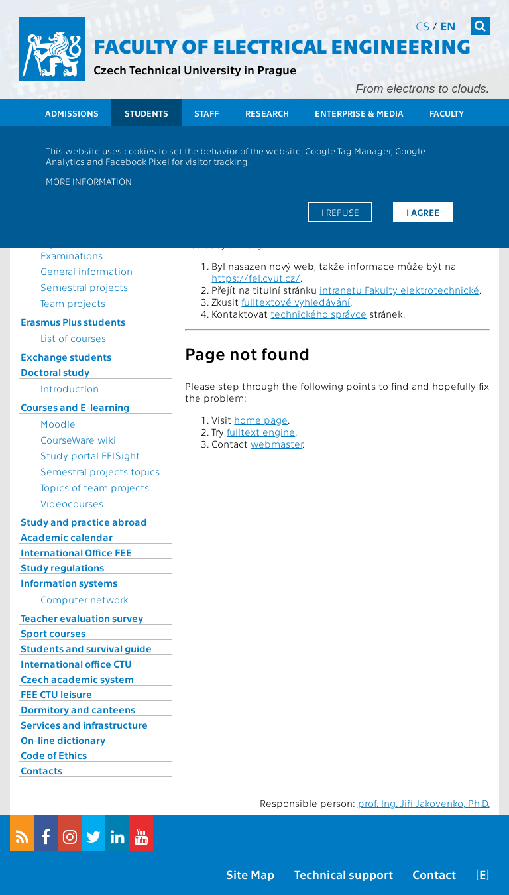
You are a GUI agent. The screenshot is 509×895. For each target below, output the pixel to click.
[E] (482, 874)
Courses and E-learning (75, 407)
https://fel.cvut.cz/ (255, 278)
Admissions (72, 113)
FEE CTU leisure (56, 694)
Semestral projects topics (100, 471)
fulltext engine (261, 432)
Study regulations (62, 567)
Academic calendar (67, 537)
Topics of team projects (94, 487)
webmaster (276, 443)
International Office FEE (76, 552)
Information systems (69, 583)
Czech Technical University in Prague (194, 69)
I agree (422, 212)
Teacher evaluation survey (82, 618)
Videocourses (71, 503)
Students (146, 113)
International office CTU (76, 664)
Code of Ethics (54, 755)
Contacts (41, 770)
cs (422, 25)
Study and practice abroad (84, 522)
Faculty (446, 113)
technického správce (318, 314)
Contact (434, 874)
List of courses (73, 338)
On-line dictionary (63, 740)
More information (89, 181)
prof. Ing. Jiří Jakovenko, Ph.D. (424, 803)
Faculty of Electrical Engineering (282, 45)
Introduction (69, 388)
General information (86, 271)
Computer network (84, 599)
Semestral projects (84, 287)
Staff (206, 113)
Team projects (72, 303)
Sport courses (53, 633)
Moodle (58, 424)
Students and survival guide (86, 648)
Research (267, 113)
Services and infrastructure (84, 725)
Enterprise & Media (359, 113)
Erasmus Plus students (73, 322)
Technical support (343, 874)
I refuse (340, 212)
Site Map (250, 874)
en (448, 25)
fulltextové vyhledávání (295, 302)
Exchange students (66, 357)
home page (261, 420)
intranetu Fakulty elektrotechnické (399, 290)
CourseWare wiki (78, 440)
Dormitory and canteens (78, 709)
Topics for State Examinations (76, 249)
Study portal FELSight (90, 455)
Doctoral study (55, 372)
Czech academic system (77, 679)
